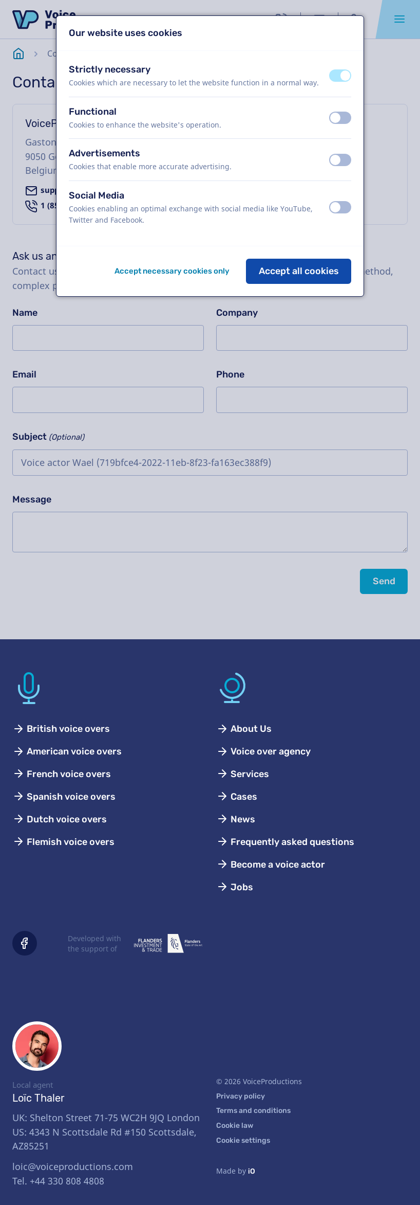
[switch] (340, 75)
